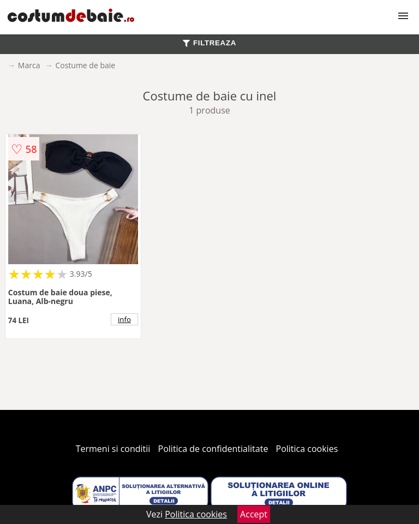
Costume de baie (85, 65)
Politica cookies (307, 449)
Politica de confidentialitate (213, 449)
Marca (29, 65)
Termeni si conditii (113, 449)
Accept (253, 514)
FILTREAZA (209, 43)
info (124, 319)
